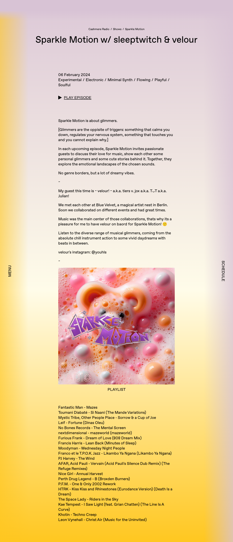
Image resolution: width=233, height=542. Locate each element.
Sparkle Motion (135, 29)
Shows (117, 29)
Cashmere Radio (98, 29)
